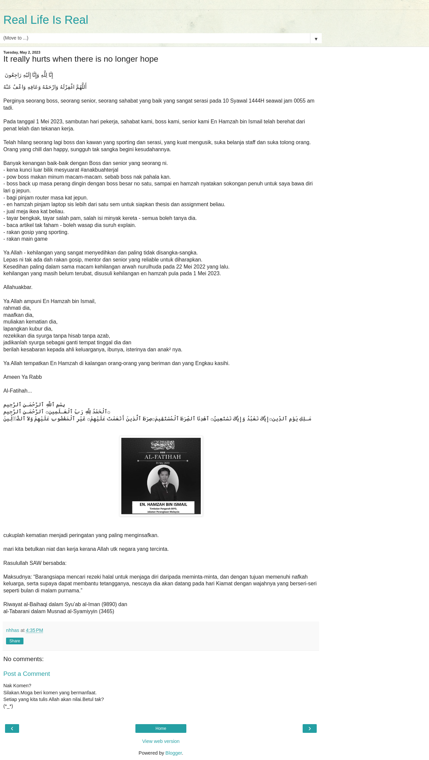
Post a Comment (26, 673)
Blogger (174, 753)
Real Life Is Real (45, 19)
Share (14, 641)
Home (161, 728)
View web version (161, 741)
